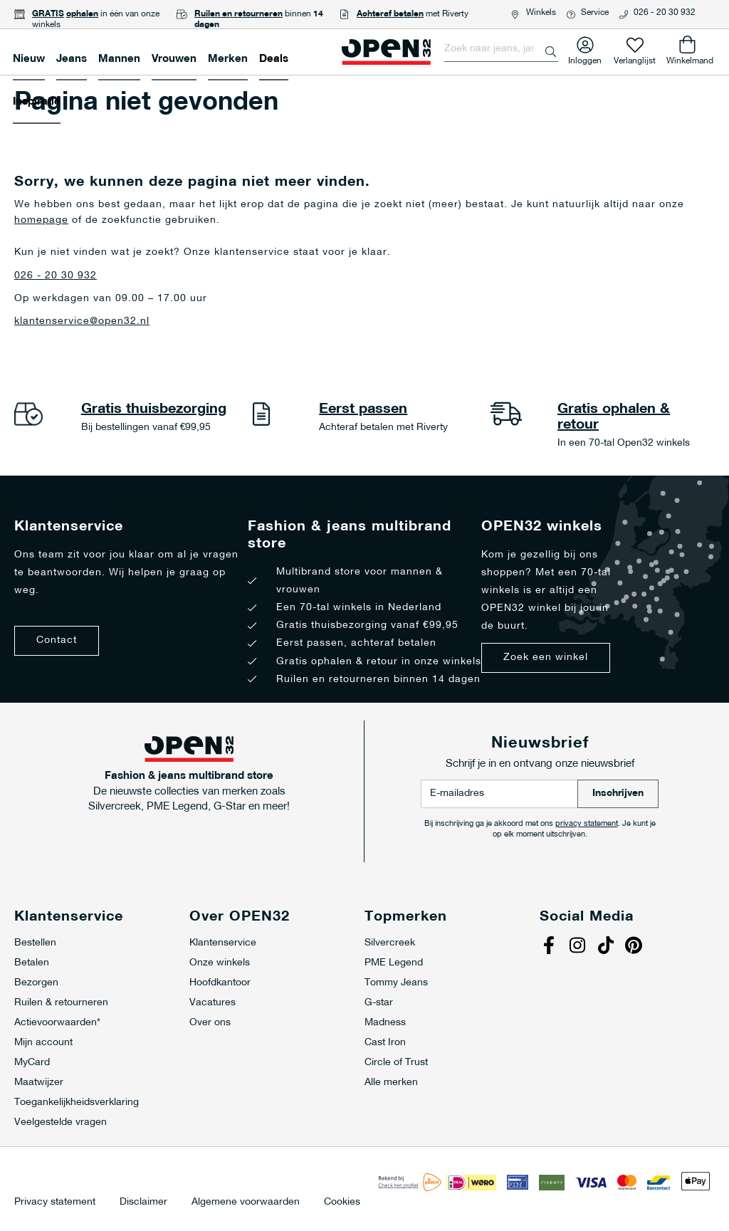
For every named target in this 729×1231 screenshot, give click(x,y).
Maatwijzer (38, 1082)
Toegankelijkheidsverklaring (76, 1102)
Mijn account (43, 1042)
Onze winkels (219, 963)
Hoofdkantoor (220, 983)
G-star (378, 1002)
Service (595, 13)
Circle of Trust (396, 1062)
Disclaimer (143, 1202)
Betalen (31, 963)
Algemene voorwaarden (246, 1202)
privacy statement (586, 824)
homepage (41, 220)
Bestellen (35, 943)
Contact (56, 640)
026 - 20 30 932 (665, 13)
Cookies (342, 1202)
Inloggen (585, 58)
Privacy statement (54, 1202)
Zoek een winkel (545, 657)
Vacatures (212, 1002)
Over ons (210, 1022)
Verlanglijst (635, 58)
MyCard (32, 1062)
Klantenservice (222, 943)
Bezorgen (36, 983)
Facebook (550, 947)
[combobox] (501, 49)
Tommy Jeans (396, 983)
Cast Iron (385, 1042)
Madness (385, 1022)
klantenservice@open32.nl (82, 321)
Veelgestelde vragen (60, 1122)
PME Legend (393, 963)
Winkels (541, 13)
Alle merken (391, 1082)
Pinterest (635, 947)
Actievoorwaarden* (57, 1022)
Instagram (578, 947)
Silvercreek (389, 943)
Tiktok (607, 947)
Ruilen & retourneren (61, 1002)
